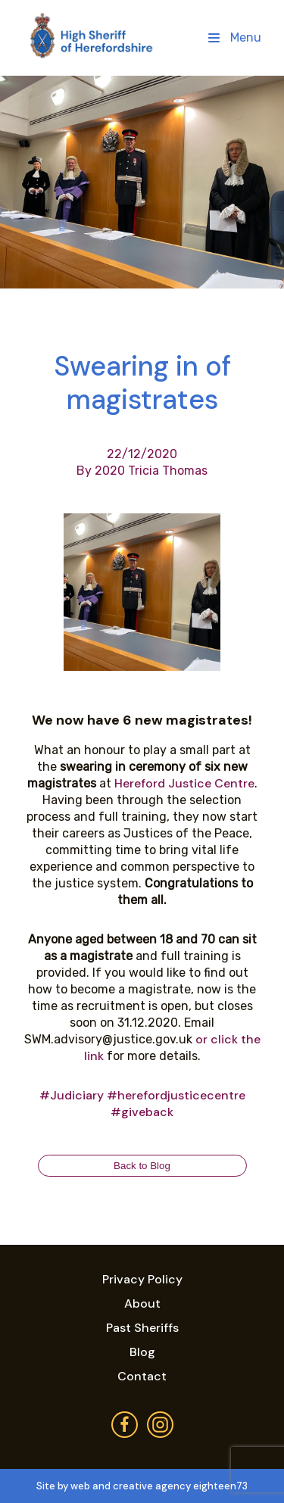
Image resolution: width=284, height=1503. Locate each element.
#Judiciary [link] (71, 1095)
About (142, 1303)
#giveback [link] (142, 1112)
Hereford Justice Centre (184, 783)
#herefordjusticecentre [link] (176, 1095)
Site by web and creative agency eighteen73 (142, 1486)
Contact (142, 1376)
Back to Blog (142, 1165)
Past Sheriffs (142, 1328)
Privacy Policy (142, 1279)
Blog (142, 1352)
